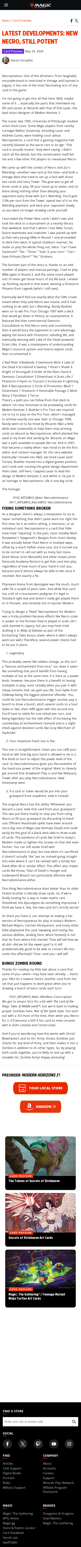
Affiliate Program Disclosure (55, 1490)
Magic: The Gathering (18, 1513)
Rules (6, 1483)
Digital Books (12, 1473)
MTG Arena (11, 1518)
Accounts (49, 1468)
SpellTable (10, 1542)
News (6, 21)
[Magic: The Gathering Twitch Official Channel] (38, 1444)
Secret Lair (10, 1538)
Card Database (13, 1533)
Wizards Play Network (58, 1483)
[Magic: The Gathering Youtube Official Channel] (54, 1444)
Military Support (14, 1488)
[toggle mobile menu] (6, 5)
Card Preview (22, 21)
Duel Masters (52, 1518)
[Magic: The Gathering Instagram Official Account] (69, 1444)
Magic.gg (9, 1523)
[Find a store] (74, 1421)
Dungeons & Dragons (58, 1513)
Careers (48, 1473)
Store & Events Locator (19, 1528)
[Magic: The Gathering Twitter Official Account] (22, 1444)
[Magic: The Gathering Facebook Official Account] (7, 1444)
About (47, 1463)
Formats (8, 1478)
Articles (8, 1463)
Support (48, 1478)
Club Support (12, 1468)
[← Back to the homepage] (40, 5)
